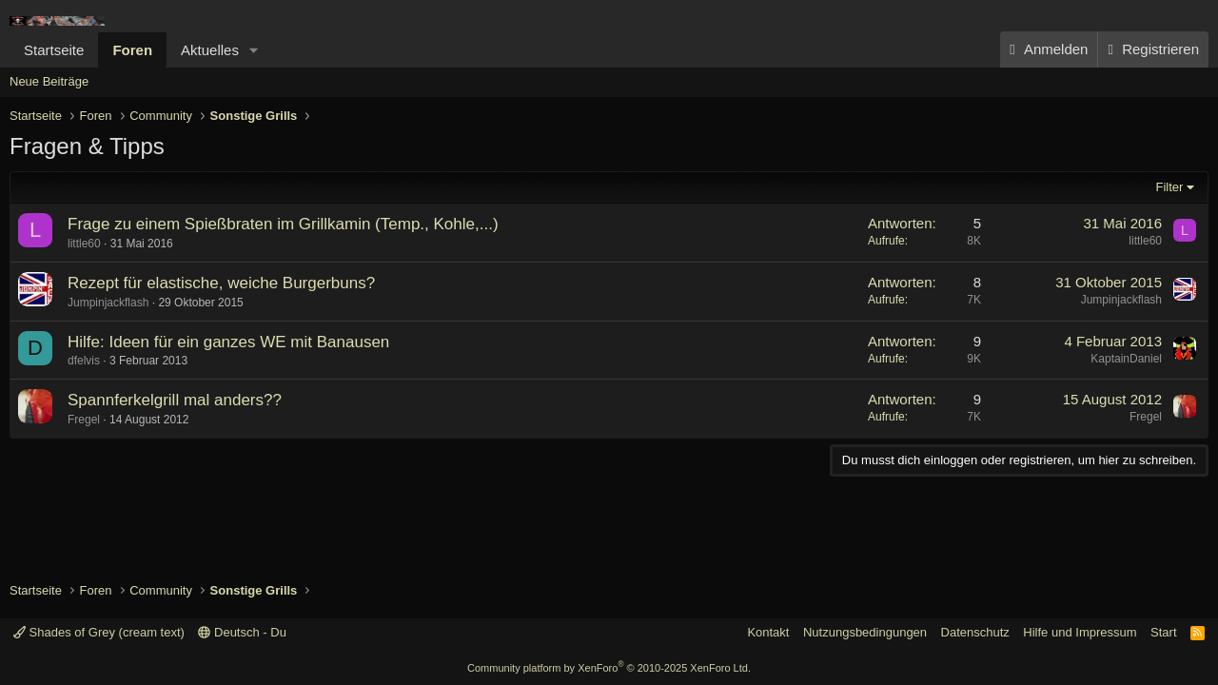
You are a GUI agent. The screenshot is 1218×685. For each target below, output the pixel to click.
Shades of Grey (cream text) (99, 632)
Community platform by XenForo (609, 668)
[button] (254, 50)
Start (1163, 632)
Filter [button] (1170, 187)
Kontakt (768, 632)
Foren (132, 50)
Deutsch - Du (241, 632)
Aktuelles (210, 50)
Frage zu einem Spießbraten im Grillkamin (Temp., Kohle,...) (283, 224)
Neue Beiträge (49, 81)
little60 (84, 243)
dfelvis (84, 360)
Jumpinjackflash (108, 302)
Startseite (54, 50)
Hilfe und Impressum (1079, 632)
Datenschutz (975, 632)
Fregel (84, 419)
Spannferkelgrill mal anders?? (175, 400)
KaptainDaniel (1126, 358)
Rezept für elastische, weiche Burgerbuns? (221, 283)
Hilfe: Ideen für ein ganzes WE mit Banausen (228, 342)
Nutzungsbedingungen (865, 632)
